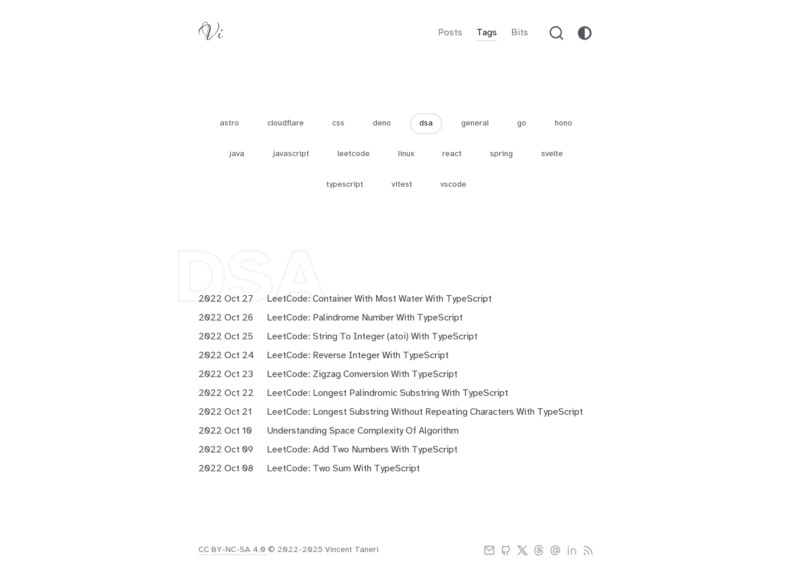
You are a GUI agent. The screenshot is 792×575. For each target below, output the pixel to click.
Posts (450, 33)
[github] (506, 550)
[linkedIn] (572, 550)
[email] (489, 550)
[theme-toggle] (584, 33)
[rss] (588, 550)
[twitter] (522, 550)
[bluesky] (555, 550)
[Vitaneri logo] (210, 36)
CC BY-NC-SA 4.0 (233, 550)
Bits (519, 33)
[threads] (539, 550)
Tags (486, 33)
